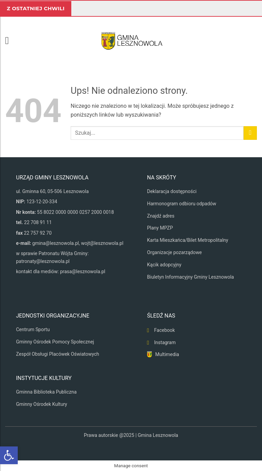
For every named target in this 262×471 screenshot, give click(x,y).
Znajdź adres (160, 216)
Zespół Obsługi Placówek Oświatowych (57, 354)
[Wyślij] (250, 132)
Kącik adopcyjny (164, 264)
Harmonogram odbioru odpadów (181, 203)
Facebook (164, 330)
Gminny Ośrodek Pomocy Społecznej (55, 341)
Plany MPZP (160, 228)
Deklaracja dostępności (171, 191)
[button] (10, 40)
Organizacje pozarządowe (174, 252)
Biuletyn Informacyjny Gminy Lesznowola (190, 277)
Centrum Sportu (33, 329)
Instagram (165, 342)
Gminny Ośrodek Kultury (41, 404)
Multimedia (167, 354)
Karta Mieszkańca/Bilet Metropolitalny (187, 240)
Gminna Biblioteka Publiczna (46, 392)
